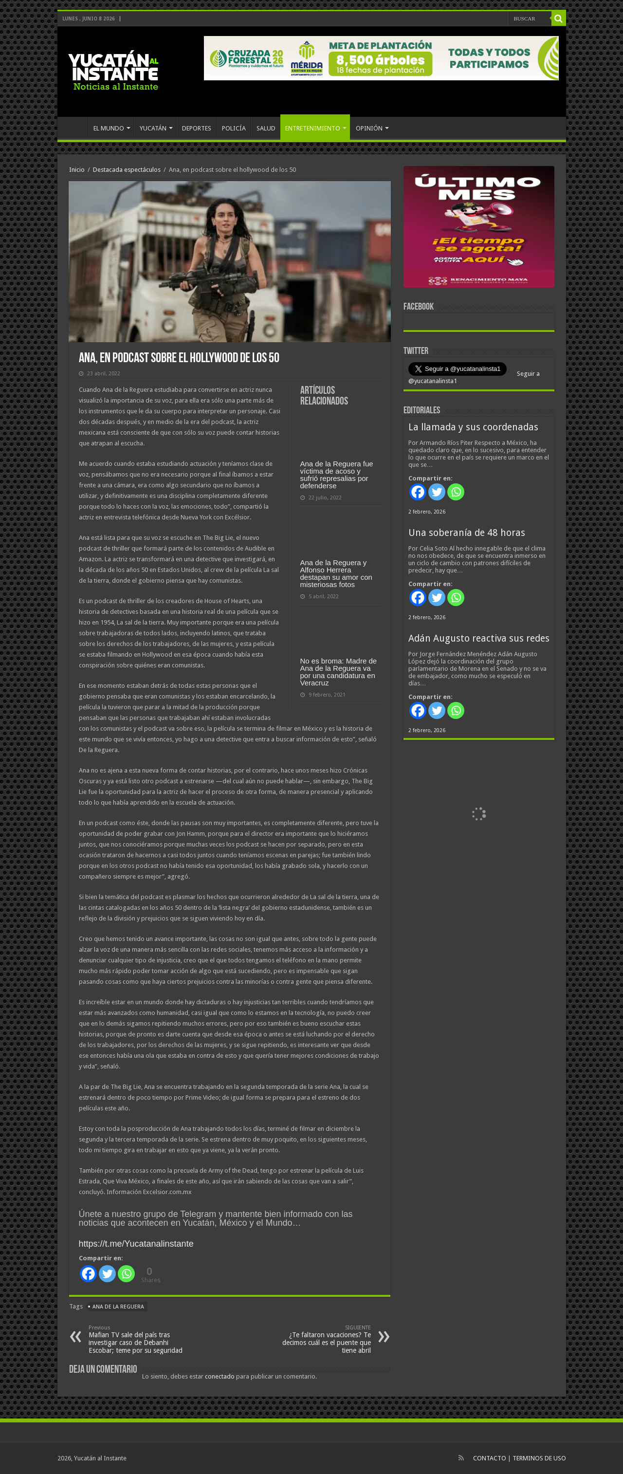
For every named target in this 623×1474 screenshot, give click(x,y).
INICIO (75, 127)
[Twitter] (107, 1273)
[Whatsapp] (126, 1273)
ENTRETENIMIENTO (312, 128)
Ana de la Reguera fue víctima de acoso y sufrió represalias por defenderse (336, 475)
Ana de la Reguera (118, 1307)
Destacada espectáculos (127, 169)
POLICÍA (234, 128)
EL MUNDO (108, 128)
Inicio (77, 169)
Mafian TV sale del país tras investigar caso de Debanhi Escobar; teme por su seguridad (138, 1339)
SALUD (266, 128)
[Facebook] (88, 1273)
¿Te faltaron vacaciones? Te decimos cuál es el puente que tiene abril (321, 1339)
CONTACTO (489, 1458)
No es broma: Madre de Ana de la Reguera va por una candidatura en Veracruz (338, 672)
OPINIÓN (369, 128)
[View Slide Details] (478, 229)
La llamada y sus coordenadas (473, 427)
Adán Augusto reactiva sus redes (479, 638)
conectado (220, 1376)
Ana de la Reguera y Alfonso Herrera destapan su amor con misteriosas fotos (336, 573)
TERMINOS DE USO (539, 1458)
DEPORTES (196, 128)
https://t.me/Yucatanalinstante (136, 1244)
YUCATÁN (153, 128)
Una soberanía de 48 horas (466, 532)
